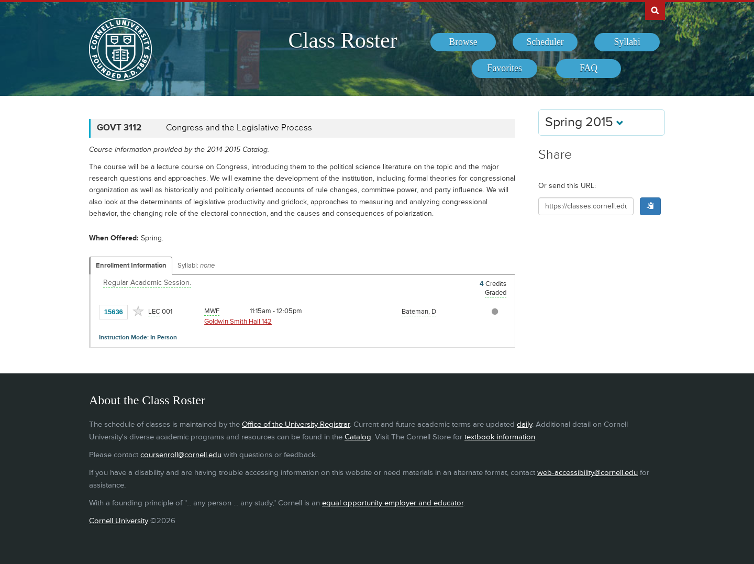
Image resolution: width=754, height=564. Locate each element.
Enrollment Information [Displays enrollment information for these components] (131, 265)
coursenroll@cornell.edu (180, 455)
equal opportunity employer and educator (392, 503)
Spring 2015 (584, 122)
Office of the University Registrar (296, 424)
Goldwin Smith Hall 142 (238, 321)
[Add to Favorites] (138, 311)
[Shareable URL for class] (586, 206)
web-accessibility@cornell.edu (587, 473)
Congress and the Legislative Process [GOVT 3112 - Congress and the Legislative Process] (239, 128)
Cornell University (118, 521)
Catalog (358, 437)
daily (524, 424)
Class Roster (342, 40)
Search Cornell (655, 10)
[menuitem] (463, 42)
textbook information (499, 437)
